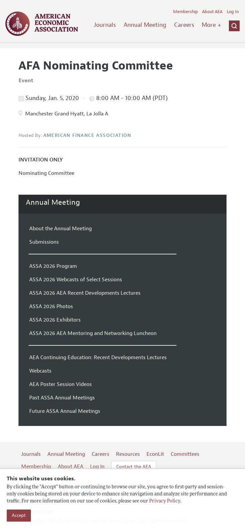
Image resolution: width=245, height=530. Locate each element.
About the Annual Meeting (60, 228)
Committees (185, 454)
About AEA (212, 11)
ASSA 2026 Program (53, 266)
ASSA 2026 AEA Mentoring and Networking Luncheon (93, 333)
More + (211, 25)
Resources (128, 454)
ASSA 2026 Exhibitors (55, 320)
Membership (185, 11)
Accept (19, 515)
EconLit (155, 454)
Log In (233, 11)
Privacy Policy (164, 501)
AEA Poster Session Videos (60, 384)
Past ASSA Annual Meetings (62, 397)
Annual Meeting (145, 25)
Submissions (44, 242)
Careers (184, 25)
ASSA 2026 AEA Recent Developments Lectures (84, 293)
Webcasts (40, 371)
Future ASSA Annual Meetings (64, 411)
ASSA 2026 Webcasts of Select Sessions (75, 279)
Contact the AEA (133, 467)
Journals (105, 25)
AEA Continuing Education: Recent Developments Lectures (98, 357)
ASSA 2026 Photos (51, 306)
